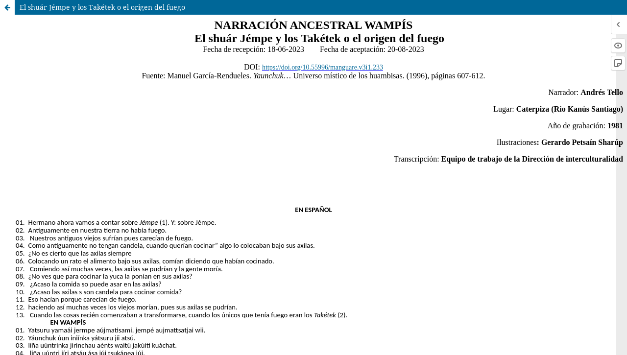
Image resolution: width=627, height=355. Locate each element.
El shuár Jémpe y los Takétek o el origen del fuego (102, 7)
